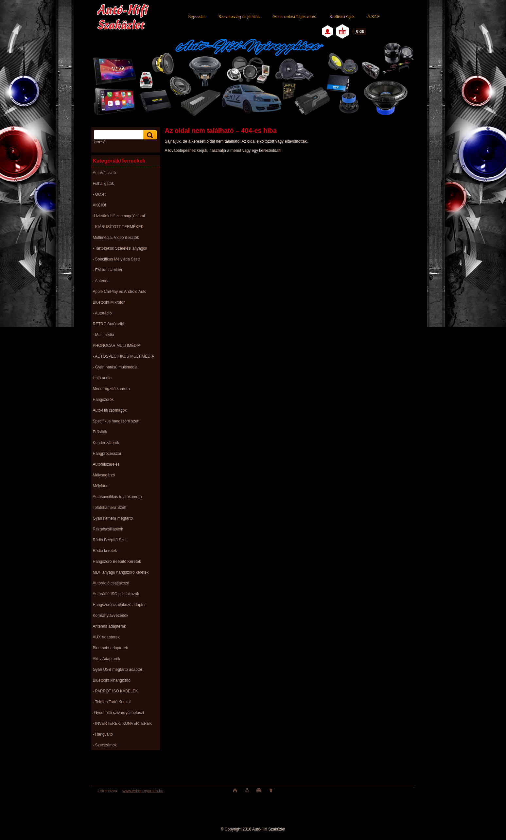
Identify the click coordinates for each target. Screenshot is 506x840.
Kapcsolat (196, 16)
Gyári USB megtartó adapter (117, 669)
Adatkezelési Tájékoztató (294, 16)
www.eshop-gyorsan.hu (143, 791)
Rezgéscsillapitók (108, 529)
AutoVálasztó (104, 172)
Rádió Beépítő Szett (110, 540)
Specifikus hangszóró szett (116, 421)
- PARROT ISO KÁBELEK (115, 691)
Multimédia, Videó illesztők (116, 237)
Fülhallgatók (103, 183)
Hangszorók (103, 399)
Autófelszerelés (106, 464)
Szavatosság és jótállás (238, 16)
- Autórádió (102, 313)
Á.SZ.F (373, 16)
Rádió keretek (105, 550)
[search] (149, 135)
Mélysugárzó (104, 475)
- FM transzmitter (108, 270)
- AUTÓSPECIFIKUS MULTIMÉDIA (123, 356)
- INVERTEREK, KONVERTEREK (122, 723)
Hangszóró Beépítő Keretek (117, 561)
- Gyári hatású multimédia (115, 367)
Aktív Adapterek (106, 658)
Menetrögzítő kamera (111, 388)
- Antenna (101, 280)
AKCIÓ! (99, 205)
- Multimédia (103, 334)
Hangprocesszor (107, 453)
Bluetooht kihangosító (112, 680)
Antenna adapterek (109, 626)
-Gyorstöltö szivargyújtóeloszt (118, 712)
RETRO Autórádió (108, 324)
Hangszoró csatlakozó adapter (119, 604)
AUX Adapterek (106, 637)
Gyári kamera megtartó (113, 518)
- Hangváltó (103, 734)
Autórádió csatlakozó (111, 583)
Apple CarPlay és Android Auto (120, 291)
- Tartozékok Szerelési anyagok (120, 248)
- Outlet (99, 194)
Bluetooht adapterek (110, 648)
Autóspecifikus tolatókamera (117, 496)
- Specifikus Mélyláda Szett (116, 259)
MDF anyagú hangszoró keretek (121, 572)
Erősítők (100, 432)
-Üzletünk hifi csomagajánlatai (119, 216)
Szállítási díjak (341, 16)
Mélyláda (101, 486)
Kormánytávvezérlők (111, 615)
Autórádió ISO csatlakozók (116, 594)
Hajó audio (102, 378)
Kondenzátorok (106, 442)
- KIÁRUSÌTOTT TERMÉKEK (118, 226)
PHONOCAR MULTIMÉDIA (117, 345)
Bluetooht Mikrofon (109, 302)
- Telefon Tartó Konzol (112, 702)
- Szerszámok (105, 745)
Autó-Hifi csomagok (110, 410)
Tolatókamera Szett (110, 507)
